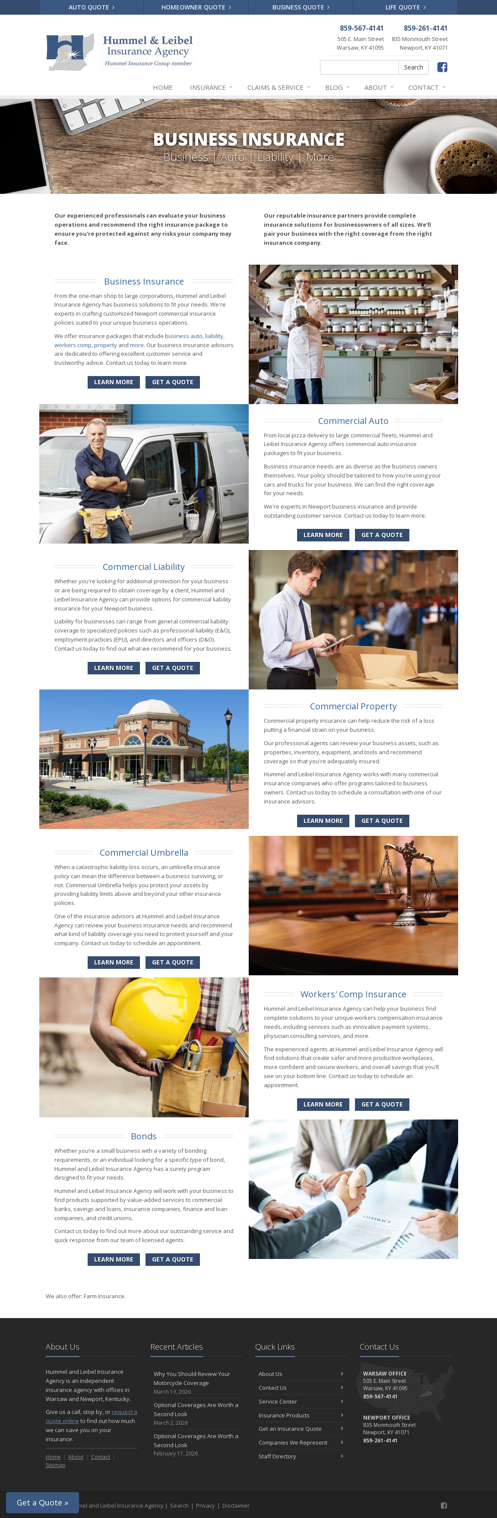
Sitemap (56, 1465)
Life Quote (406, 7)
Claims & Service (279, 87)
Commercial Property (353, 706)
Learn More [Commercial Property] (323, 820)
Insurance (212, 87)
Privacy (205, 1505)
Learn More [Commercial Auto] (323, 535)
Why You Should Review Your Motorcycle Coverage (196, 1383)
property (105, 345)
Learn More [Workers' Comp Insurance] (323, 1104)
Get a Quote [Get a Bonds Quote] (172, 1259)
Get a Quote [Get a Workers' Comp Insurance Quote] (382, 1104)
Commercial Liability (144, 566)
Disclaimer (236, 1505)
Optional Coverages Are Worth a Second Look (196, 1414)
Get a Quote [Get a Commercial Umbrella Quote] (172, 962)
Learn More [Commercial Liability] (113, 668)
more (137, 345)
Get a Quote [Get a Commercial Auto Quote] (382, 535)
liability (214, 336)
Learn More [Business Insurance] (113, 382)
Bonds (144, 1136)
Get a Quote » (42, 1502)
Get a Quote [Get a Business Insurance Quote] (172, 382)
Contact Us (301, 1388)
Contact (427, 87)
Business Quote (301, 7)
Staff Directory (301, 1456)
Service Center (301, 1401)
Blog (338, 87)
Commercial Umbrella (144, 852)
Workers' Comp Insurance (353, 994)
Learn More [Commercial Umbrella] (113, 962)
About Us (301, 1374)
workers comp (73, 345)
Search (413, 67)
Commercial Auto (353, 421)
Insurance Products (301, 1415)
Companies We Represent (301, 1442)
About (379, 87)
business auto (184, 336)
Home (163, 87)
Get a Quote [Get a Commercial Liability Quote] (172, 668)
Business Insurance (144, 281)
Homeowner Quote (196, 7)
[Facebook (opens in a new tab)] (442, 67)
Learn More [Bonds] (113, 1259)
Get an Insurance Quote (301, 1429)
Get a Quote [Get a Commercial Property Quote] (382, 820)
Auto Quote (92, 7)
